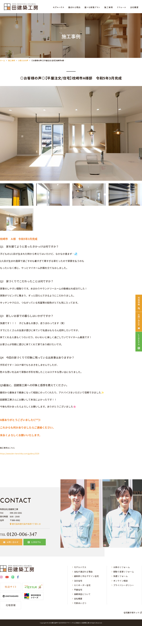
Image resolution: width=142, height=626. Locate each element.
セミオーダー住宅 (82, 585)
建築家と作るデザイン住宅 (86, 576)
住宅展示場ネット (131, 612)
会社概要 (78, 598)
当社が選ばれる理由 (83, 571)
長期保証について (82, 594)
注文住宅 (78, 580)
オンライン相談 (120, 580)
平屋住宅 (78, 589)
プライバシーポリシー (123, 585)
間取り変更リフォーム (123, 571)
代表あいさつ (80, 603)
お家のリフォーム (121, 567)
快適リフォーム (120, 576)
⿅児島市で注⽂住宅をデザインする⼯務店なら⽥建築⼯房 (70, 623)
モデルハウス (80, 567)
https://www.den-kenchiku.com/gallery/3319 (19, 453)
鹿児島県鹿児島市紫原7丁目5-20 (26, 523)
